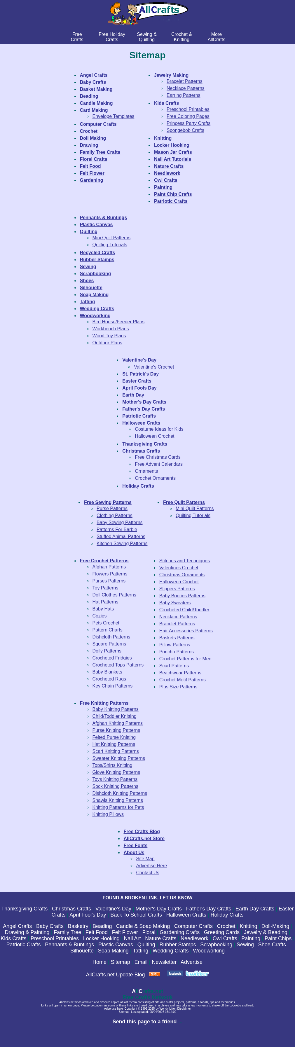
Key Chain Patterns (112, 685)
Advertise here (113, 1008)
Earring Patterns (183, 95)
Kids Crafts (13, 938)
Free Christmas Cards (157, 457)
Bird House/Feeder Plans (118, 321)
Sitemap (120, 962)
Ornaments (146, 471)
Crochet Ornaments (155, 478)
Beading (102, 926)
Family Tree (67, 932)
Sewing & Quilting (147, 37)
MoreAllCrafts (216, 37)
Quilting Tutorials (109, 244)
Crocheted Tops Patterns (118, 664)
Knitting (248, 926)
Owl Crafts (225, 938)
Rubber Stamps (178, 944)
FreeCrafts (77, 37)
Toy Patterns (105, 587)
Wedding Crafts (171, 951)
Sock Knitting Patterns (115, 786)
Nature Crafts (160, 938)
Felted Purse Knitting (114, 737)
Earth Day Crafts (254, 909)
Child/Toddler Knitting (114, 716)
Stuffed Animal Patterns (121, 536)
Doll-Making (275, 926)
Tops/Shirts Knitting (112, 765)
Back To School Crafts (136, 915)
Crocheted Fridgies (112, 657)
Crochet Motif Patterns (182, 679)
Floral (148, 932)
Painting (250, 938)
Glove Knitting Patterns (116, 772)
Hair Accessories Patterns (186, 630)
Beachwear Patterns (180, 672)
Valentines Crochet (178, 567)
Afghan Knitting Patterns (117, 723)
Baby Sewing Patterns (119, 522)
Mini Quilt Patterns (111, 237)
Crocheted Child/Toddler (184, 609)
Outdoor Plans (107, 342)
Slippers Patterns (177, 588)
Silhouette (82, 951)
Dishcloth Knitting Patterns (119, 793)
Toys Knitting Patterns (115, 779)
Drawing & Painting (27, 932)
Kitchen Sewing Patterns (122, 543)
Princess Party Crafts (188, 123)
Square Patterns (109, 643)
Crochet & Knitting (181, 37)
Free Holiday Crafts (112, 37)
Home (99, 962)
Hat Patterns (105, 601)
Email (140, 962)
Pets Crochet (105, 622)
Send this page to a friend (144, 1022)
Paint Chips (278, 938)
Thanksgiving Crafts (24, 909)
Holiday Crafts (227, 915)
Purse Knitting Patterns (116, 730)
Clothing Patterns (114, 515)
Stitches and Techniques (184, 560)
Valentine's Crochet (154, 366)
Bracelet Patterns (185, 81)
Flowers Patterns (110, 573)
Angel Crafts (17, 926)
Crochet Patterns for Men (185, 658)
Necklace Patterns (186, 88)
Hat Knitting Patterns (113, 744)
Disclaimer (184, 1008)
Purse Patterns (112, 508)
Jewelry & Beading (265, 932)
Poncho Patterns (176, 651)
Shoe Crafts (272, 944)
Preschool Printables (188, 109)
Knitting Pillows (108, 814)
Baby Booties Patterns (182, 595)
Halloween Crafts (186, 915)
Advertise (192, 962)
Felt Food (96, 932)
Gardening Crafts (180, 932)
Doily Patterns (107, 650)
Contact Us (147, 872)
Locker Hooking (101, 938)
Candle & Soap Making (143, 926)
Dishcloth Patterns (111, 636)
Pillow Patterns (174, 644)
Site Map (145, 858)
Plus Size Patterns (178, 686)
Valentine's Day (113, 909)
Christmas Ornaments (182, 574)
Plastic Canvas (115, 944)
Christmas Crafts (71, 909)
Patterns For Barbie (117, 529)
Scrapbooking (216, 944)
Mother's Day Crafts (159, 909)
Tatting (140, 951)
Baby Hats (103, 608)
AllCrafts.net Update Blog (115, 975)
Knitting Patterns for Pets (118, 807)
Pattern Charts (107, 629)
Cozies (99, 615)
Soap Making (113, 951)
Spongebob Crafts (185, 130)
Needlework (194, 938)
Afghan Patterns (109, 566)
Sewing (245, 944)
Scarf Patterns (174, 665)
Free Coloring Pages (188, 116)
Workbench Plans (110, 328)
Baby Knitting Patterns (115, 709)
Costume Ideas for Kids (159, 429)
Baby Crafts (50, 926)
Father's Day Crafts (208, 909)
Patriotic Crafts (23, 944)
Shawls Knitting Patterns (117, 800)
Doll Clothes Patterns (114, 594)
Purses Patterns (109, 580)
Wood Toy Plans (109, 335)
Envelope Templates (113, 116)
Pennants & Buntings (69, 944)
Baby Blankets (107, 671)
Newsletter (164, 962)
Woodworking (209, 951)
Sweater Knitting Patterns (118, 758)
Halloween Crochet (154, 436)
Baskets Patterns (177, 637)
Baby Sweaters (175, 602)
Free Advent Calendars (159, 464)
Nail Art (132, 938)
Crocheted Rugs (109, 678)
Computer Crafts (193, 926)
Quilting (146, 944)
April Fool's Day (87, 915)
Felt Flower (125, 932)
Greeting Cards (222, 932)
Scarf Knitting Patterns (115, 751)
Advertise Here (151, 865)
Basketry (78, 926)
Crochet (226, 926)
